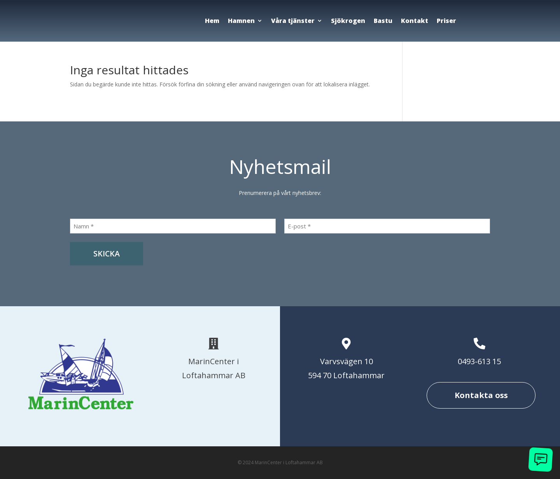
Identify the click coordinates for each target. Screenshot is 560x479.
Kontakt (414, 20)
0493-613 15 (479, 361)
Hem (212, 20)
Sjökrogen (348, 20)
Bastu (383, 20)
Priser (446, 20)
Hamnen (241, 20)
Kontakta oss (481, 395)
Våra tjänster (293, 20)
